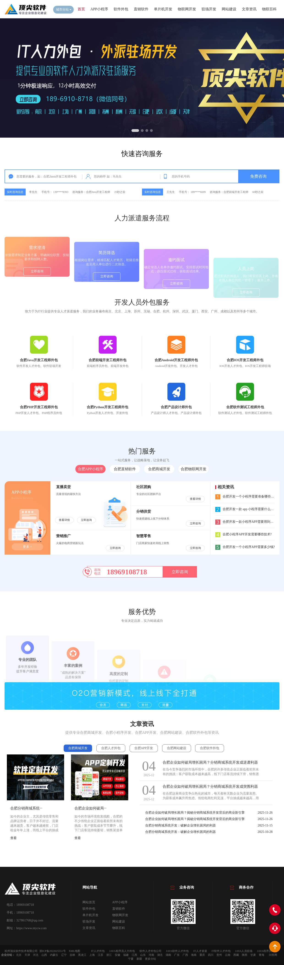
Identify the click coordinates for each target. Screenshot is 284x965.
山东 (143, 955)
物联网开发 (187, 9)
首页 (81, 9)
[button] (135, 130)
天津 (27, 955)
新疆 (139, 958)
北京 (19, 955)
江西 (134, 955)
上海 (92, 955)
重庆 (202, 955)
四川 (210, 955)
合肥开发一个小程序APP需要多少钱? (245, 547)
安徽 (117, 955)
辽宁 (64, 955)
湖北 (160, 955)
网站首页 (88, 902)
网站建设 (229, 9)
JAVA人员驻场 (244, 951)
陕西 (244, 955)
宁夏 (131, 958)
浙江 (109, 955)
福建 (126, 955)
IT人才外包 (98, 951)
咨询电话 (97, 571)
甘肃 (253, 955)
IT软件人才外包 (221, 951)
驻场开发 (209, 9)
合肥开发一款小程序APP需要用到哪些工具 (249, 521)
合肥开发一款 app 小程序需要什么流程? (246, 509)
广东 (177, 955)
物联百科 (269, 9)
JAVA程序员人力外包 (122, 951)
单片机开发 (163, 9)
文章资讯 (249, 9)
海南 (194, 955)
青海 (261, 955)
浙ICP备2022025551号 (52, 951)
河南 (151, 955)
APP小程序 (99, 9)
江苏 (100, 955)
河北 (35, 955)
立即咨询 (37, 295)
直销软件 (141, 9)
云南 (227, 955)
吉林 (72, 955)
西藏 (236, 955)
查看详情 (64, 520)
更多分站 (150, 958)
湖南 (168, 955)
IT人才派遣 (200, 951)
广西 (185, 955)
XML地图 (74, 951)
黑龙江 (82, 955)
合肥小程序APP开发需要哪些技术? (243, 534)
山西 (44, 955)
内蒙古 (54, 955)
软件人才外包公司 (150, 951)
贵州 (219, 955)
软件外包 (121, 9)
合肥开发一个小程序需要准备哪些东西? (247, 496)
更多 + (27, 546)
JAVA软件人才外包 (177, 951)
